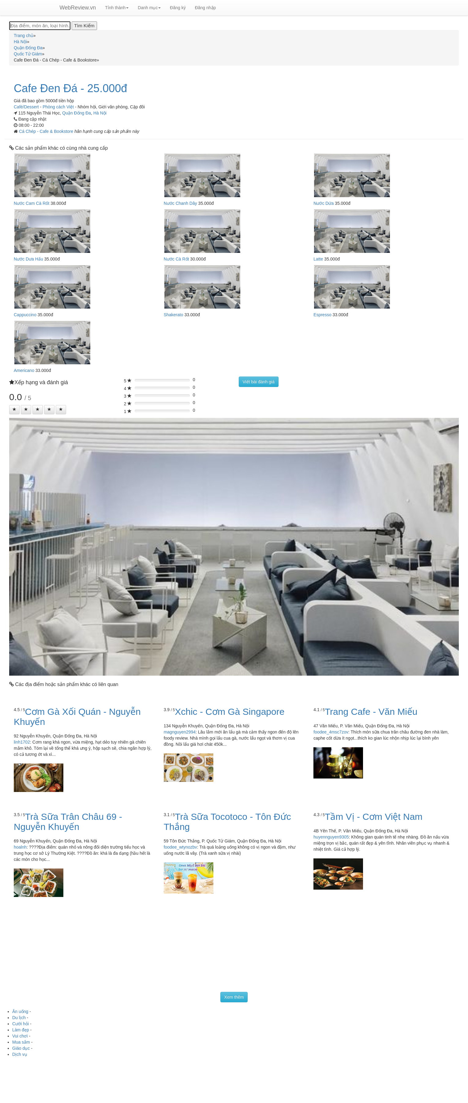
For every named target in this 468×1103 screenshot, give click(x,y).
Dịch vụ (19, 1054)
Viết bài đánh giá (259, 381)
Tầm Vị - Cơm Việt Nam (373, 817)
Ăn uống (20, 1011)
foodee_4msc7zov (330, 732)
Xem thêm (234, 997)
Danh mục (149, 7)
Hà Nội (100, 113)
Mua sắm (21, 1042)
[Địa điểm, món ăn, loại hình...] (39, 25)
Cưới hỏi (20, 1023)
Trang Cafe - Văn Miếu (371, 712)
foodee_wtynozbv (180, 847)
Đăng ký (177, 7)
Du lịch (19, 1017)
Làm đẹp (20, 1029)
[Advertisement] (234, 946)
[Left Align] (14, 409)
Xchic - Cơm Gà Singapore (229, 712)
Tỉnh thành (117, 7)
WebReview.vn (78, 8)
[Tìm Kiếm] (84, 25)
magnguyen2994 (180, 732)
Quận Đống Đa (76, 113)
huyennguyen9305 (331, 837)
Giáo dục (21, 1048)
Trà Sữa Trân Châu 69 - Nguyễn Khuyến (68, 822)
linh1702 (22, 742)
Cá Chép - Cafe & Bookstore (46, 131)
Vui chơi (20, 1036)
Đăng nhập (205, 7)
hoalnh (20, 847)
